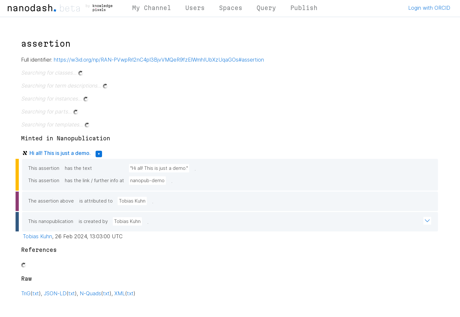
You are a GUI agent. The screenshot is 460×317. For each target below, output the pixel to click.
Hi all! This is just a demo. (60, 153)
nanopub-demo (147, 180)
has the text (78, 168)
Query (266, 8)
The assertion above (51, 201)
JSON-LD (55, 293)
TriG (25, 293)
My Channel (151, 8)
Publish (303, 8)
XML (119, 293)
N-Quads (90, 293)
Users (195, 8)
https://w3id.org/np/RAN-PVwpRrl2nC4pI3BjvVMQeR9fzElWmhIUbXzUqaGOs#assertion (159, 59)
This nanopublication (50, 221)
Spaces (230, 8)
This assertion (43, 168)
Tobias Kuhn (132, 201)
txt (35, 293)
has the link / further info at (94, 180)
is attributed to (96, 201)
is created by (93, 221)
